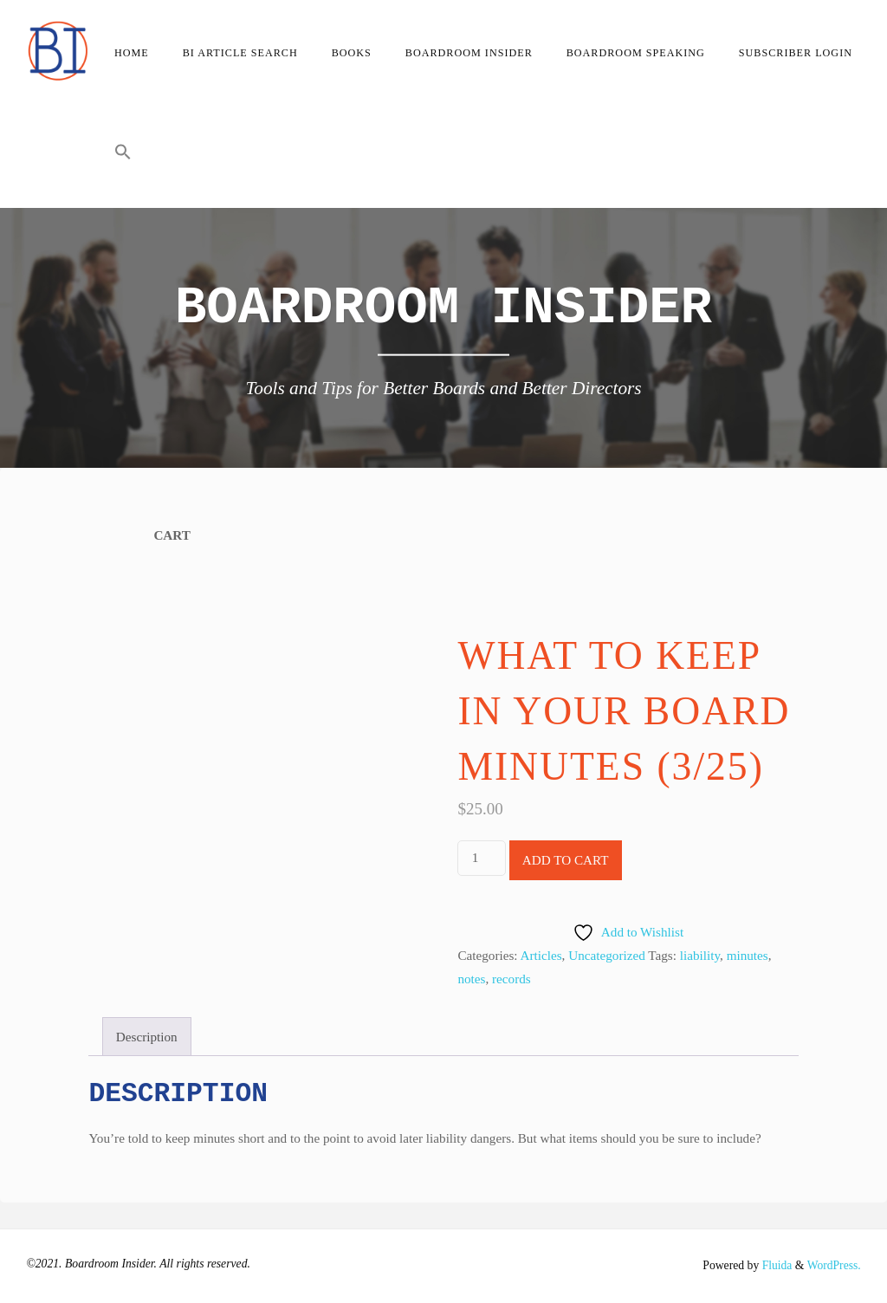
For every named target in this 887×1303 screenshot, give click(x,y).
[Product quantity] (481, 858)
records (511, 978)
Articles (541, 955)
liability (700, 955)
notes (471, 978)
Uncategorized (606, 955)
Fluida (775, 1265)
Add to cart (565, 859)
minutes (747, 955)
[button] (122, 156)
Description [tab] (147, 1036)
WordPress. (833, 1265)
